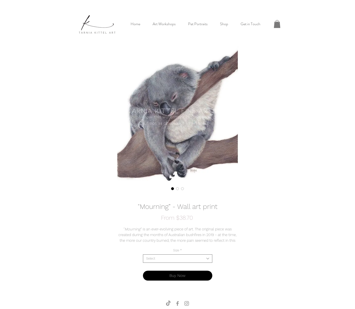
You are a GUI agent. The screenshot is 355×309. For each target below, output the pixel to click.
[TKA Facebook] (177, 303)
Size (177, 250)
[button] (277, 24)
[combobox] (177, 258)
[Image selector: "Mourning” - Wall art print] (172, 188)
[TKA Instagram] (187, 303)
